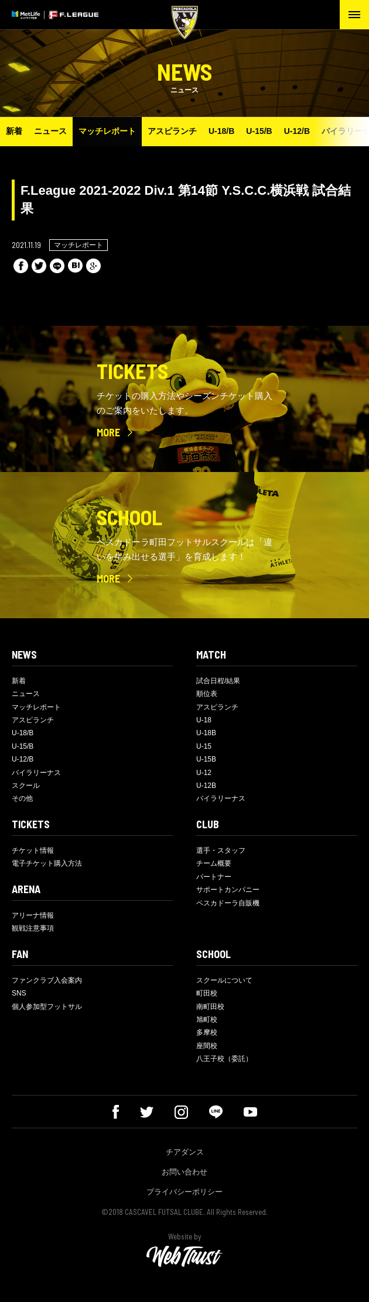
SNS (19, 993)
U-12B (206, 785)
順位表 (206, 694)
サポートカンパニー (227, 890)
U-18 (203, 720)
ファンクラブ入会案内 (47, 980)
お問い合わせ (184, 1171)
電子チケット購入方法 (47, 863)
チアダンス (185, 1152)
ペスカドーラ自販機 (227, 903)
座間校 (206, 1046)
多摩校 (206, 1032)
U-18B (206, 733)
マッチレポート (107, 131)
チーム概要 (213, 863)
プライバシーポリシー (184, 1191)
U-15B (206, 759)
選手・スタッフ (220, 850)
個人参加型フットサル (47, 1007)
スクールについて (224, 980)
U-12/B (297, 131)
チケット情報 (33, 850)
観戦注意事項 (33, 928)
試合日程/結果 (218, 681)
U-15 (203, 746)
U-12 (203, 773)
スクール (26, 785)
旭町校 (206, 1019)
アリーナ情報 (33, 915)
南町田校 (210, 1007)
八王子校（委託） (224, 1059)
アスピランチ (172, 131)
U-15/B (259, 131)
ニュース (50, 131)
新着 (14, 131)
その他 (22, 798)
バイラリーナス (36, 773)
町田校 (206, 993)
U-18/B (221, 131)
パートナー (213, 877)
